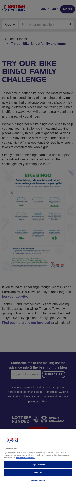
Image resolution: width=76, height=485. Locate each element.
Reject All (38, 472)
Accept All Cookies (38, 465)
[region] (38, 457)
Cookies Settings (38, 480)
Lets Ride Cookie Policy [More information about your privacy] (25, 458)
